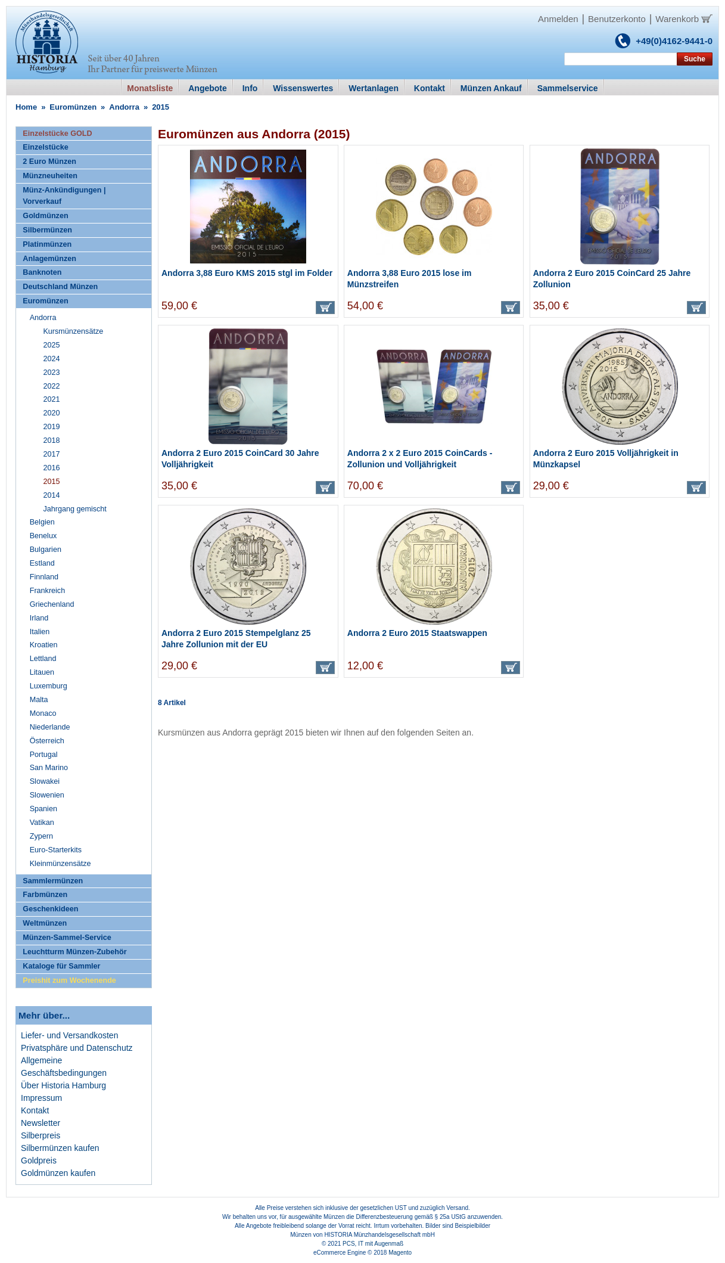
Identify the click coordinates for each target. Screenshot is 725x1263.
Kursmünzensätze (73, 331)
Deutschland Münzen (60, 287)
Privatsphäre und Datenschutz (77, 1048)
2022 (51, 386)
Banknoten (42, 272)
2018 (51, 440)
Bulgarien (45, 549)
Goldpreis (39, 1160)
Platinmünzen (47, 244)
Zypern (41, 836)
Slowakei (45, 781)
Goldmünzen (45, 216)
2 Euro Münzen (49, 161)
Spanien (43, 809)
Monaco (43, 713)
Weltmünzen (45, 923)
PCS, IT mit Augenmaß (373, 1243)
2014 (51, 495)
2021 (51, 399)
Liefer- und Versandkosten (69, 1035)
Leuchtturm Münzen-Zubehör (74, 952)
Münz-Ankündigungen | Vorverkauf (64, 196)
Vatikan (42, 822)
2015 (51, 481)
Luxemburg (48, 686)
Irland (39, 618)
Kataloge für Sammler (61, 966)
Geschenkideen (50, 909)
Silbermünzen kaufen (60, 1148)
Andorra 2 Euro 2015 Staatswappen (417, 633)
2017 (51, 454)
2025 (51, 345)
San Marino (49, 768)
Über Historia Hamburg (63, 1085)
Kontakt (35, 1110)
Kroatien (44, 645)
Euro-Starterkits (56, 850)
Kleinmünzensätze (60, 863)
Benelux (43, 536)
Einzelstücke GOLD (57, 133)
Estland (42, 563)
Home (26, 107)
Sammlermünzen (53, 881)
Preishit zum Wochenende (69, 980)
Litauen (42, 672)
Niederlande (50, 727)
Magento (400, 1252)
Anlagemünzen (49, 259)
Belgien (42, 522)
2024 (51, 359)
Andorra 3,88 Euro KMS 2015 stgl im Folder (246, 273)
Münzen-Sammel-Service (67, 937)
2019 (51, 427)
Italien (40, 632)
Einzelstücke (45, 147)
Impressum (41, 1098)
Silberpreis (40, 1135)
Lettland (43, 658)
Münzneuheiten (50, 176)
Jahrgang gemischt (74, 509)
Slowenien (47, 795)
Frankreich (48, 590)
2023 (51, 372)
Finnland (44, 577)
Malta (39, 700)
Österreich (47, 741)
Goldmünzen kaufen (58, 1173)
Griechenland (52, 604)
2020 (51, 413)
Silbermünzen (47, 230)
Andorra (124, 107)
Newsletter (40, 1123)
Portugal (44, 754)
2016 (51, 468)
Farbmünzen (45, 894)
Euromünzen (73, 107)
